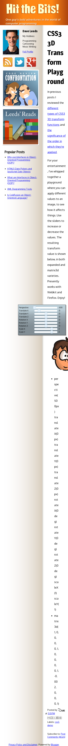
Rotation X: (23, 320)
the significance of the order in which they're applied (56, 141)
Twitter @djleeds (19, 62)
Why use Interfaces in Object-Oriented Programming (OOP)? (21, 160)
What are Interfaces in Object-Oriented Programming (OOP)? (22, 180)
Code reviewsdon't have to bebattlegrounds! (20, 114)
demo (50, 725)
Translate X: (24, 311)
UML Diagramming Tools (19, 189)
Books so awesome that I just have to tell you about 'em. (20, 153)
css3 (57, 722)
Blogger (55, 744)
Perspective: (24, 308)
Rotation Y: (23, 323)
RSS (7, 62)
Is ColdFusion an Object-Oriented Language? (19, 196)
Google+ (31, 62)
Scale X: (22, 329)
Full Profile (28, 51)
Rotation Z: (23, 326)
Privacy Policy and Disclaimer (23, 744)
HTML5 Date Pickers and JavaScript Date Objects (19, 170)
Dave (61, 710)
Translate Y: (24, 314)
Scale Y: (22, 332)
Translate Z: (24, 317)
